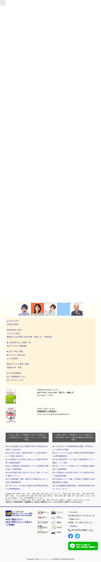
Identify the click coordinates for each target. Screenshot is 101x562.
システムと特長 (13, 333)
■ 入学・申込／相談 (15, 351)
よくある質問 (12, 358)
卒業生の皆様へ (13, 324)
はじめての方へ (13, 321)
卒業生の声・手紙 (14, 367)
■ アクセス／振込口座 (16, 355)
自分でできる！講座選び (17, 346)
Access (73, 526)
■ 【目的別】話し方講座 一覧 (19, 342)
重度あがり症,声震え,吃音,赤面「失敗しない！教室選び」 (31, 337)
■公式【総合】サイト (14, 519)
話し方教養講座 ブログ (16, 377)
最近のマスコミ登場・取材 (18, 364)
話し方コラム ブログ (15, 380)
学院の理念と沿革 (14, 330)
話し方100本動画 (14, 373)
